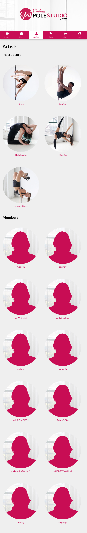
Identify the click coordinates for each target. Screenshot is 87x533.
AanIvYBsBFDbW (72, 339)
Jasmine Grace (43, 131)
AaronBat (72, 379)
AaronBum (43, 419)
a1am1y (43, 181)
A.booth (14, 181)
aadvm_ (43, 220)
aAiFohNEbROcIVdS (72, 260)
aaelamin (72, 220)
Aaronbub (14, 419)
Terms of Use (40, 526)
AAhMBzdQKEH (14, 260)
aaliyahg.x (72, 300)
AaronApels (43, 379)
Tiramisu (14, 131)
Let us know (12, 510)
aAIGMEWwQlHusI (14, 300)
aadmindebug (14, 220)
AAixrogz (43, 300)
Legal (9, 526)
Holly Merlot (72, 92)
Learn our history (15, 485)
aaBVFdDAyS (72, 181)
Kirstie (14, 92)
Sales (17, 526)
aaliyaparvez (14, 339)
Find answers (52, 485)
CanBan (43, 92)
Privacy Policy (56, 526)
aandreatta (43, 339)
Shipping (27, 526)
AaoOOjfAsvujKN (14, 379)
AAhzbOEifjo (43, 260)
